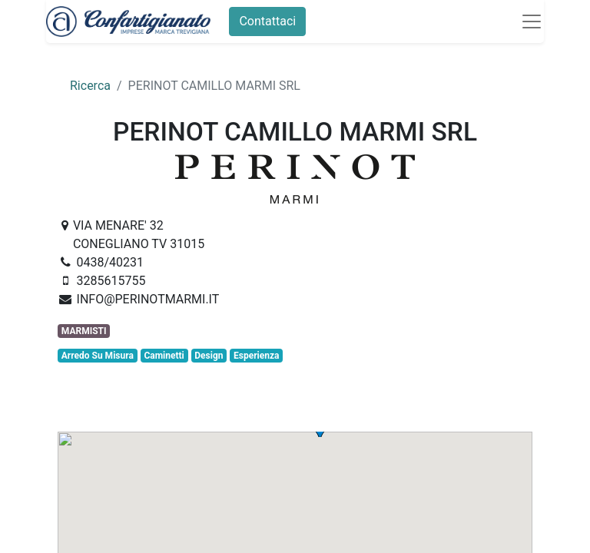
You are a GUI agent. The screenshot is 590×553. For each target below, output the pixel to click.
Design (208, 355)
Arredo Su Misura (97, 355)
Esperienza (256, 355)
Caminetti (164, 355)
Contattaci (267, 21)
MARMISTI (84, 331)
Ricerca (90, 85)
